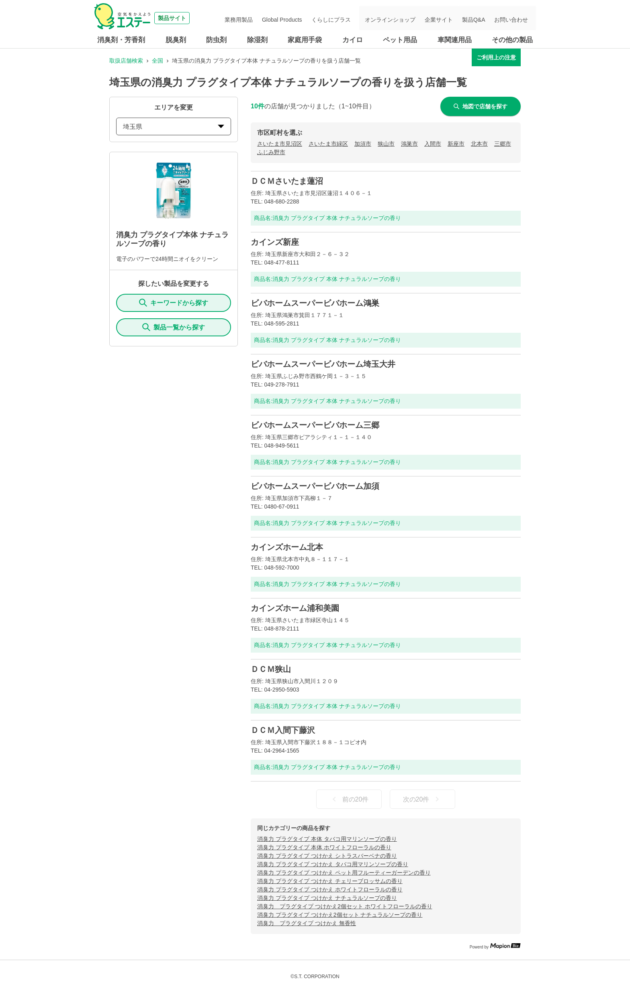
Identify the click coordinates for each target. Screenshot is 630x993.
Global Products (302, 18)
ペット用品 (400, 40)
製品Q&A (479, 18)
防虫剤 (216, 40)
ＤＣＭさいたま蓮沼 (287, 181)
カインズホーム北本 (287, 547)
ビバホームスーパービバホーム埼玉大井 (323, 364)
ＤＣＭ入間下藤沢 (283, 730)
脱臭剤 (176, 40)
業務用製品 (262, 18)
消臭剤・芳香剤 (121, 40)
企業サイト (448, 18)
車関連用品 (455, 40)
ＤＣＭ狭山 (271, 669)
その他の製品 (512, 40)
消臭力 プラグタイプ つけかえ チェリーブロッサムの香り (330, 881)
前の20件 (349, 799)
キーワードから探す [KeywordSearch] (173, 303)
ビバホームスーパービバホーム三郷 (315, 425)
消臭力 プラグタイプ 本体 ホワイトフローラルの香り (324, 847)
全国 (157, 60)
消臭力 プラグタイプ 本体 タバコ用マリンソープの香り (327, 839)
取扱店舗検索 (126, 60)
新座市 (456, 143)
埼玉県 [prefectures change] (173, 126)
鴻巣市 (409, 143)
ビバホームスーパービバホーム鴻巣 (315, 303)
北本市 (479, 143)
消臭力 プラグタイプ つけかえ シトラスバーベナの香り (327, 856)
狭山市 (386, 143)
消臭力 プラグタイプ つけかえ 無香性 (306, 923)
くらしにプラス (346, 18)
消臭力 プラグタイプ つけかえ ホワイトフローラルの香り (330, 889)
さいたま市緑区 (328, 143)
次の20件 (422, 799)
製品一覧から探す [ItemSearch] (173, 327)
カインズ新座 (275, 242)
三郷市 (502, 143)
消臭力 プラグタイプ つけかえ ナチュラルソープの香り (327, 898)
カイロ (352, 40)
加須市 (362, 143)
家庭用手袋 (305, 40)
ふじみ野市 (271, 152)
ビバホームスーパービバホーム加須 (315, 486)
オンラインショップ (403, 18)
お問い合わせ (513, 18)
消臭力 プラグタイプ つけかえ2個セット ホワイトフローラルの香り (344, 906)
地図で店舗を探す (480, 106)
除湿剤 (257, 40)
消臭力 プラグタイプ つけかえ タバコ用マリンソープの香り (332, 864)
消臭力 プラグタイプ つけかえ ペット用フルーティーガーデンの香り (344, 872)
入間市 (432, 143)
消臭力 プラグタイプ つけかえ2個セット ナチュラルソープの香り (339, 915)
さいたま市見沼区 (279, 143)
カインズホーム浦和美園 (295, 608)
